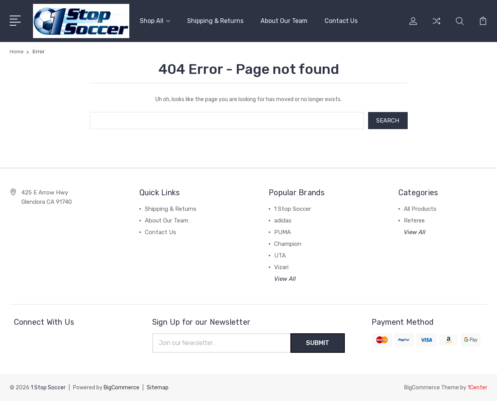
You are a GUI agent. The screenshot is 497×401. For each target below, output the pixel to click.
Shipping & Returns (215, 21)
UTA (280, 255)
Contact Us (341, 21)
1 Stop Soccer (292, 208)
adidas (283, 220)
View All (285, 278)
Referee (414, 220)
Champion (287, 243)
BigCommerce (121, 387)
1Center (477, 387)
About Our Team (284, 21)
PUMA (282, 232)
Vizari (281, 267)
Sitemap (158, 387)
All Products (420, 208)
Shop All (155, 21)
